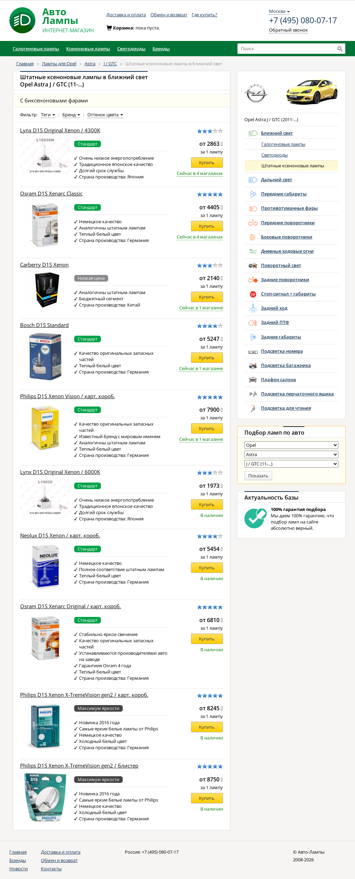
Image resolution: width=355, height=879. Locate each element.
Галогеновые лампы (283, 144)
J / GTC (110, 63)
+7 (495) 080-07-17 (303, 20)
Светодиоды (274, 155)
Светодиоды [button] (131, 48)
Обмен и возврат (168, 14)
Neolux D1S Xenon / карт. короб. (60, 535)
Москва (279, 11)
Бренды (17, 860)
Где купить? (204, 14)
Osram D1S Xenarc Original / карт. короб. (70, 606)
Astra (90, 63)
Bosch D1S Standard (44, 325)
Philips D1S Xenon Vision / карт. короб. (67, 396)
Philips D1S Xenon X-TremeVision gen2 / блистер (79, 766)
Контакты (51, 868)
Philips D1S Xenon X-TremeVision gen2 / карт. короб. (84, 695)
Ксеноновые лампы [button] (88, 48)
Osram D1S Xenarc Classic (51, 193)
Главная (25, 63)
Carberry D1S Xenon (44, 265)
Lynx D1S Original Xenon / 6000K (60, 472)
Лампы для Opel (59, 63)
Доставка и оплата (126, 14)
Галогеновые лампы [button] (36, 48)
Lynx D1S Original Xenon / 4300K (60, 130)
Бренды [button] (161, 48)
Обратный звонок (288, 30)
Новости (18, 868)
